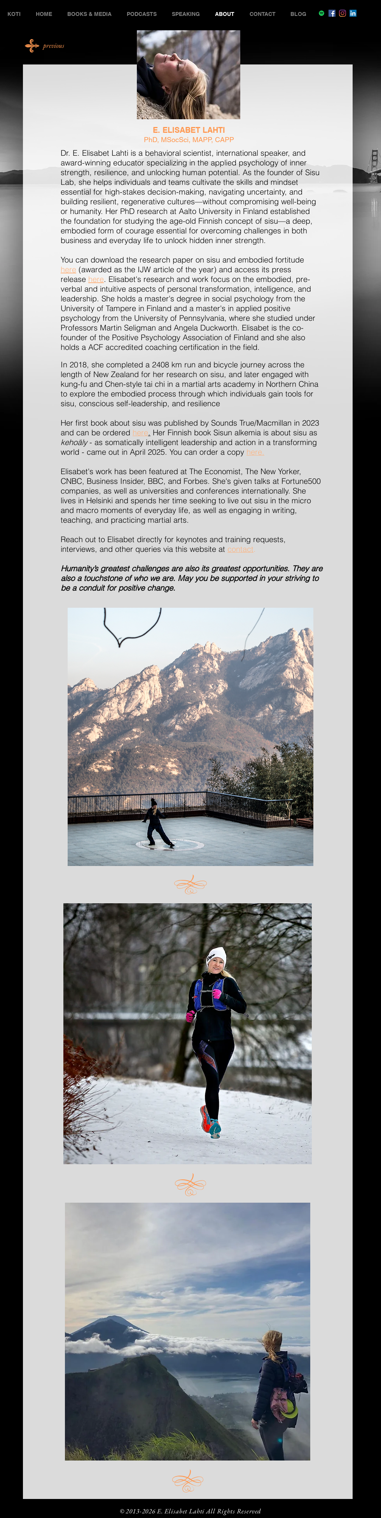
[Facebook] (332, 13)
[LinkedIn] (353, 13)
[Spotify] (321, 13)
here (68, 269)
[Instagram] (342, 13)
